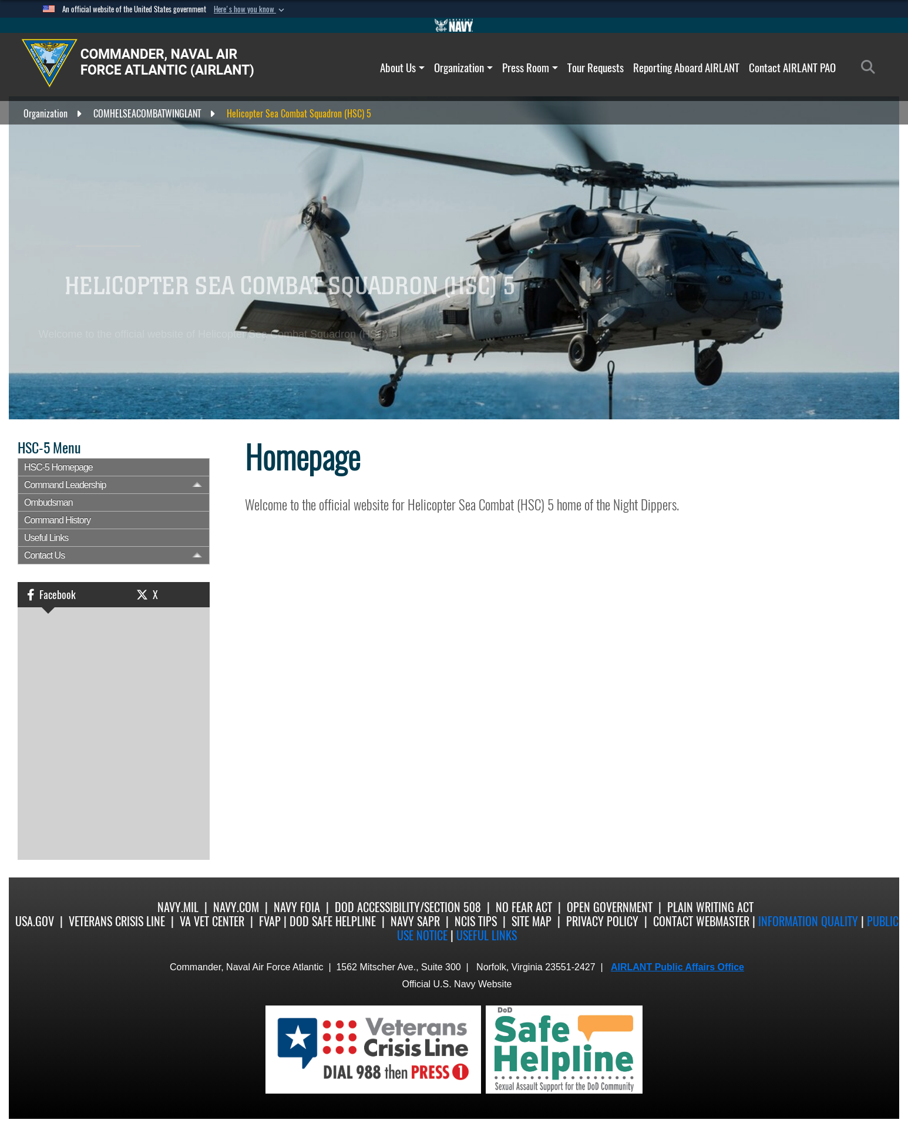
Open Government (610, 907)
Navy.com (236, 907)
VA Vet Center (212, 921)
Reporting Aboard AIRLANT (686, 67)
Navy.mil (178, 907)
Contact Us (44, 555)
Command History (57, 520)
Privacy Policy (602, 921)
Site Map (531, 921)
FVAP (270, 921)
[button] (250, 9)
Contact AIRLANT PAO (792, 67)
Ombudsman (48, 502)
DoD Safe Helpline (333, 921)
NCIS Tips (476, 921)
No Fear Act (524, 907)
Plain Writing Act (710, 907)
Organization (463, 67)
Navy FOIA (297, 907)
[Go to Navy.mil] (454, 25)
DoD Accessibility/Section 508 (408, 907)
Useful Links (46, 538)
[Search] (871, 67)
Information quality (808, 921)
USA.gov (34, 921)
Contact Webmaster (701, 921)
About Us (402, 67)
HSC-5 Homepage (58, 467)
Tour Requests (595, 67)
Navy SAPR (415, 921)
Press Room (530, 67)
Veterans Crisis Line (117, 921)
